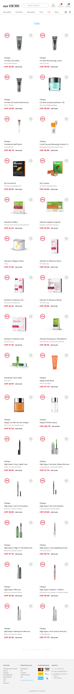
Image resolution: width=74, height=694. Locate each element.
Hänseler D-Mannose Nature (51, 300)
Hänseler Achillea (11, 222)
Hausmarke (31, 12)
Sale (49, 12)
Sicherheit (23, 673)
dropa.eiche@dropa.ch (60, 671)
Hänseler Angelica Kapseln (50, 222)
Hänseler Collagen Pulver (14, 261)
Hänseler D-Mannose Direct (50, 261)
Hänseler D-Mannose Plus (14, 339)
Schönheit (19, 12)
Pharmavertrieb (7, 677)
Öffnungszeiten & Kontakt (10, 669)
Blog (56, 12)
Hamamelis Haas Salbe (13, 378)
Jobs (4, 681)
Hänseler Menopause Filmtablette (53, 339)
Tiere (41, 12)
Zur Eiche (39, 691)
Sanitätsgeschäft (7, 675)
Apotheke (5, 673)
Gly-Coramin (44, 183)
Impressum (6, 683)
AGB (22, 677)
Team (4, 679)
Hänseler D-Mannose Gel (13, 300)
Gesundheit (7, 12)
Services (5, 671)
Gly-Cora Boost (10, 183)
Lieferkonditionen (25, 675)
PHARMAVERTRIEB (27, 680)
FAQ (22, 671)
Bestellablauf (24, 669)
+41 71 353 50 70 (59, 669)
